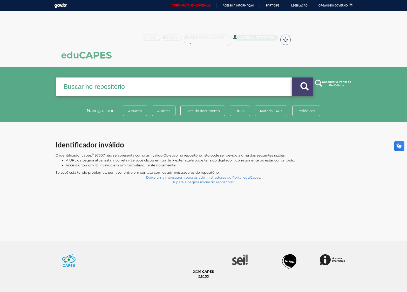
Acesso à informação (238, 5)
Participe (272, 5)
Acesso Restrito (255, 39)
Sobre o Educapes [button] (210, 39)
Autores (163, 111)
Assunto (134, 111)
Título (240, 111)
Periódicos (307, 111)
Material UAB (271, 111)
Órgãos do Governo (333, 5)
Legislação (299, 5)
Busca (174, 39)
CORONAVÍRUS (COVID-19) (191, 5)
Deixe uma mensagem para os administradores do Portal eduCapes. (203, 177)
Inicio (153, 39)
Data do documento (202, 111)
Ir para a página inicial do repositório (203, 182)
